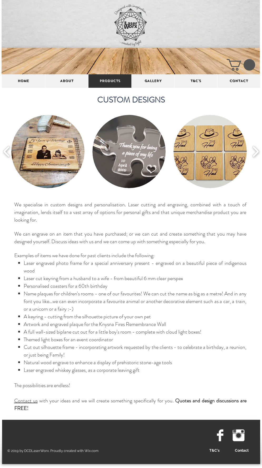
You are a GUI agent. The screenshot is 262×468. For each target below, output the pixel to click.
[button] (241, 65)
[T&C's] (214, 451)
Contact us (26, 400)
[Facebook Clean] (220, 435)
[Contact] (241, 451)
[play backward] (7, 152)
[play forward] (255, 152)
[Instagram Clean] (239, 435)
